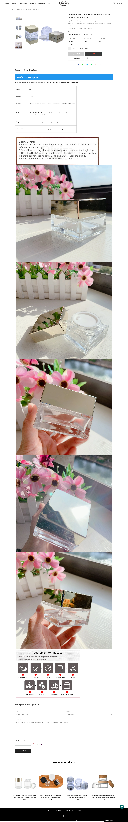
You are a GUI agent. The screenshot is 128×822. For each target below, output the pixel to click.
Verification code (20, 741)
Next (18, 51)
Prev (18, 12)
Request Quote (93, 54)
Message (18, 720)
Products (13, 3)
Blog (49, 3)
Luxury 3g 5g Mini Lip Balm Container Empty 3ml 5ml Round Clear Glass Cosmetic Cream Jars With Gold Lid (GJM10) (50, 797)
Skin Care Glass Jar (33, 9)
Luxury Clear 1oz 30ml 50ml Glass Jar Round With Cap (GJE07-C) (77, 797)
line (83, 65)
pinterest (96, 65)
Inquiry (79, 811)
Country (68, 712)
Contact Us (32, 3)
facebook (79, 65)
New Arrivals (41, 3)
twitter (87, 65)
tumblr (100, 65)
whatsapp (92, 65)
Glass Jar (24, 9)
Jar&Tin (18, 9)
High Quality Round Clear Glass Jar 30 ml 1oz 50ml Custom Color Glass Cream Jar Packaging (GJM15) (24, 797)
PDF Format (87, 58)
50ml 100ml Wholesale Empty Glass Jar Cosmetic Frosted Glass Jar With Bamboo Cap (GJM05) (103, 797)
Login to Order (76, 54)
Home (7, 3)
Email (17, 712)
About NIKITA (23, 3)
